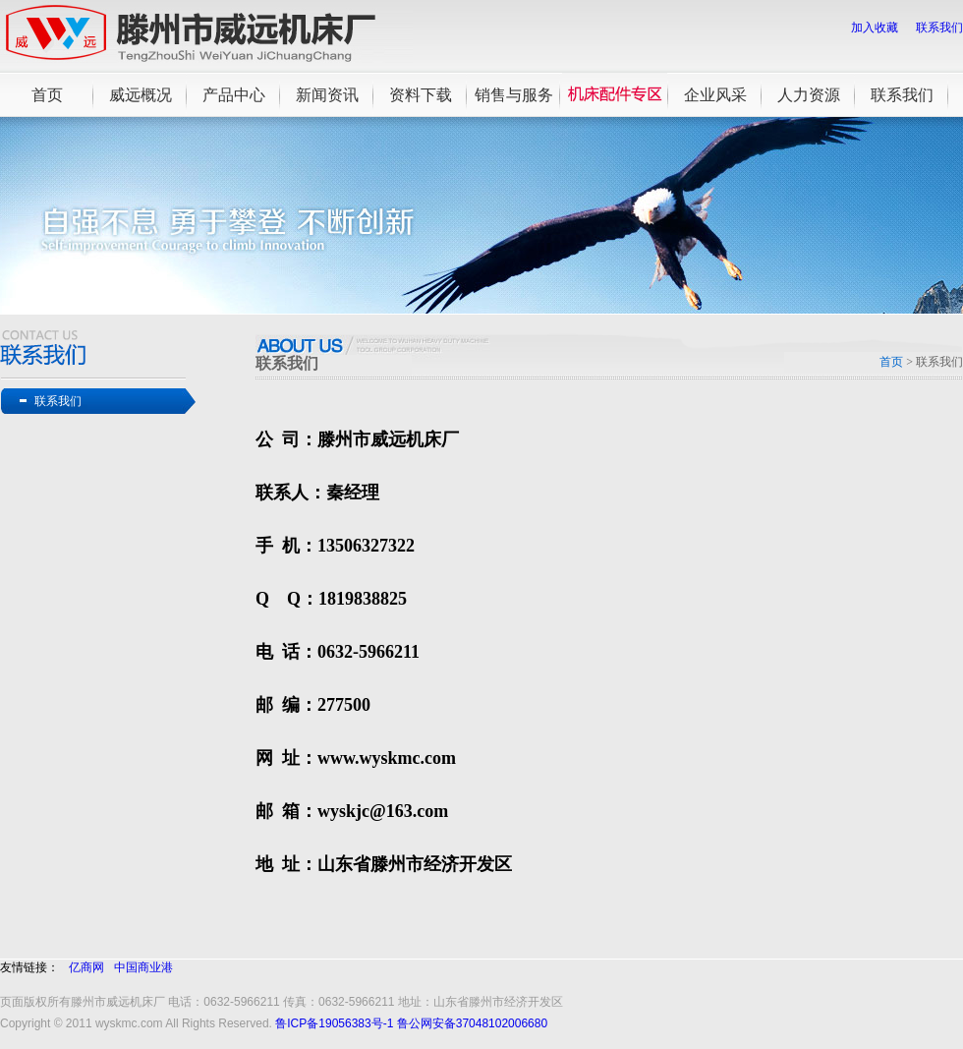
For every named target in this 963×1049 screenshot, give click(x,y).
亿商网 (86, 967)
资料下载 (420, 95)
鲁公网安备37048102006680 (472, 1023)
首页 (47, 95)
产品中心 (233, 95)
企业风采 (715, 95)
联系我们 (939, 27)
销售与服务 (514, 95)
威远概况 (140, 95)
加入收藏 (874, 27)
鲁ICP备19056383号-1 (334, 1023)
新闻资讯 (327, 95)
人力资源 (808, 95)
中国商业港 (143, 967)
